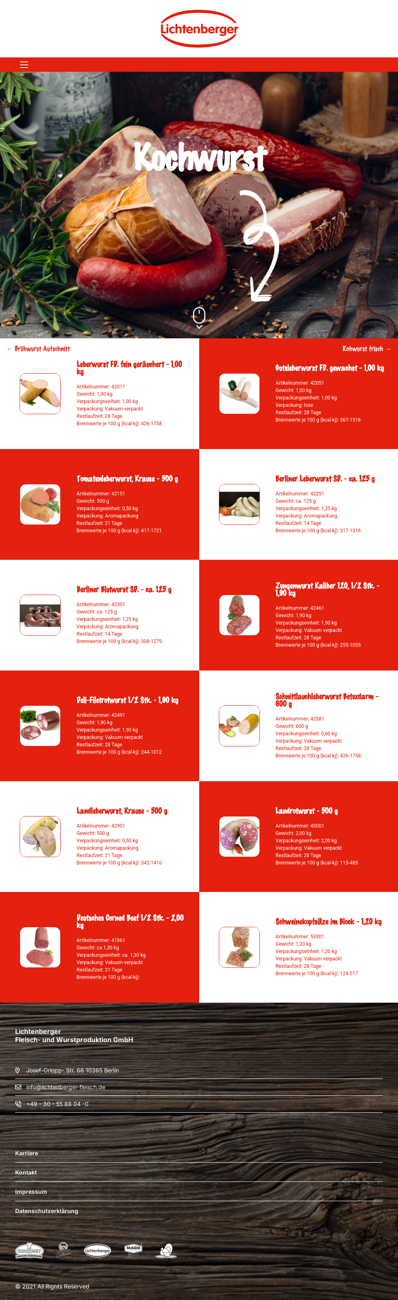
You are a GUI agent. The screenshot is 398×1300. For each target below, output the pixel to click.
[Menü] (24, 65)
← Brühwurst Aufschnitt (38, 348)
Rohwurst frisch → (367, 348)
